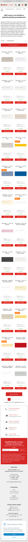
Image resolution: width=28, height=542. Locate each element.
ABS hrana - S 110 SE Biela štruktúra (21, 252)
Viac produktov (14, 394)
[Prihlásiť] (19, 4)
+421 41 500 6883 (14, 493)
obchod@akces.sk (14, 497)
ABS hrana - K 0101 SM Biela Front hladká (20, 224)
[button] (15, 4)
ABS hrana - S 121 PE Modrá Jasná (7, 167)
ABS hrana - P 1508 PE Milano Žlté (20, 310)
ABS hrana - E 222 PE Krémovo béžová (7, 195)
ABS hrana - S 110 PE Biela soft (20, 81)
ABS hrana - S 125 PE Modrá (20, 167)
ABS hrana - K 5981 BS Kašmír (7, 52)
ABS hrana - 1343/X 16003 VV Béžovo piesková (7, 310)
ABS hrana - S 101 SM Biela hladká (7, 81)
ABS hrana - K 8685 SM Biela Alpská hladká (7, 367)
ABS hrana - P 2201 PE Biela (20, 195)
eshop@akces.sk (8, 1)
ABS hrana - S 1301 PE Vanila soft (20, 281)
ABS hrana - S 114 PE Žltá (20, 138)
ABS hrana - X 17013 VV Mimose (7, 224)
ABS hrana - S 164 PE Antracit (7, 252)
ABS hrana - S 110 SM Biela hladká (7, 110)
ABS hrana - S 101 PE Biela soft (20, 52)
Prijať (14, 534)
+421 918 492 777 (19, 1)
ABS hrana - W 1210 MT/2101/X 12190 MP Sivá (20, 367)
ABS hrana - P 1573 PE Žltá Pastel (7, 338)
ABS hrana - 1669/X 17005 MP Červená (20, 338)
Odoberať (22, 449)
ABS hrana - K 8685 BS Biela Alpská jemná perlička (7, 282)
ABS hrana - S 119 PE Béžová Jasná (20, 110)
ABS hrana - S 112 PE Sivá (7, 138)
